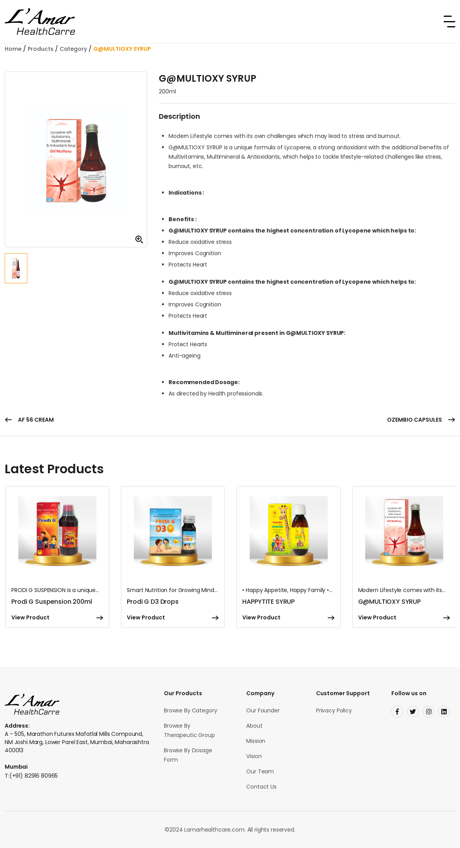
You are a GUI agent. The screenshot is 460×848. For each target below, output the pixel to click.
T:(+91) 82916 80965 (31, 776)
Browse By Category (190, 710)
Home (13, 49)
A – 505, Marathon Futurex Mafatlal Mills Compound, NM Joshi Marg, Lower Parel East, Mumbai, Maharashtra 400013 (77, 742)
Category (73, 49)
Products (40, 49)
